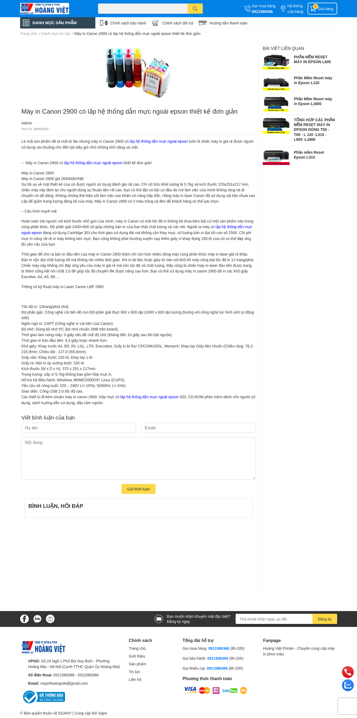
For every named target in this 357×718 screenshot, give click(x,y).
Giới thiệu (137, 656)
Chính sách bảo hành (128, 23)
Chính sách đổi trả (178, 23)
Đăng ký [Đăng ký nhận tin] (324, 619)
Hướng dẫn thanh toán (228, 23)
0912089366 (88, 675)
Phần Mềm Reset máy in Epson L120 (313, 80)
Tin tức (134, 671)
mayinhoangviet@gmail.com (64, 683)
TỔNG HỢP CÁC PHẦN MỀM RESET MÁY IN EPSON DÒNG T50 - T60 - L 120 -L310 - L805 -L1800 (314, 129)
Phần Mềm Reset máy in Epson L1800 (313, 101)
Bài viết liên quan (283, 48)
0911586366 (262, 11)
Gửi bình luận (138, 489)
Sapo (102, 713)
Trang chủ (137, 648)
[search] (195, 8)
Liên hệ (135, 679)
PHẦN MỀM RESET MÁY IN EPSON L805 (312, 59)
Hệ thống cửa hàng (295, 8)
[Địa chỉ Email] (286, 619)
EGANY (64, 713)
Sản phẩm (137, 664)
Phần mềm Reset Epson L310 (309, 154)
